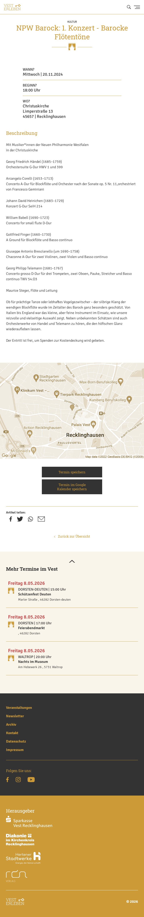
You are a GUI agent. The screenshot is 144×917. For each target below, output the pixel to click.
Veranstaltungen (19, 707)
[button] (72, 562)
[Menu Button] (137, 7)
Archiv (11, 724)
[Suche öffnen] (129, 7)
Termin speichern (72, 472)
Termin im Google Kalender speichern (72, 487)
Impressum (15, 750)
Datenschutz (16, 741)
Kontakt (12, 733)
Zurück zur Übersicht (72, 536)
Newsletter (15, 716)
